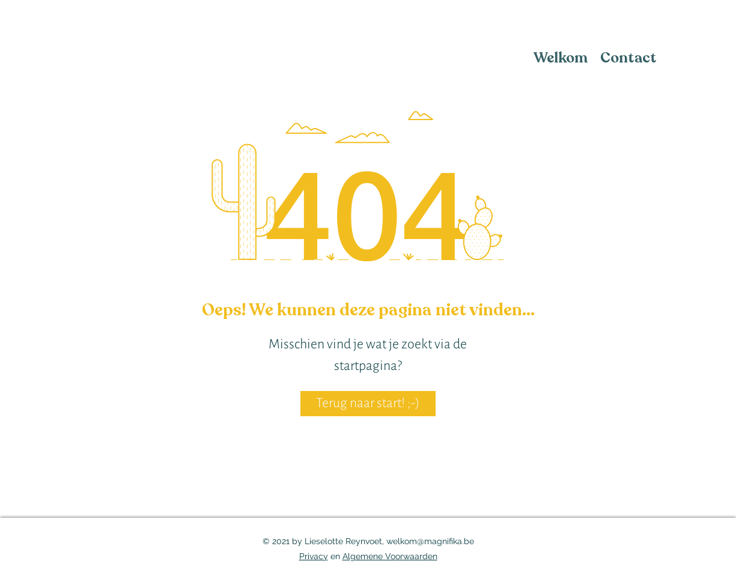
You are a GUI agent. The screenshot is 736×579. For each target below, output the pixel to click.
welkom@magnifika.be (430, 541)
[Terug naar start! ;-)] (368, 403)
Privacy (313, 556)
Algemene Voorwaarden (389, 556)
